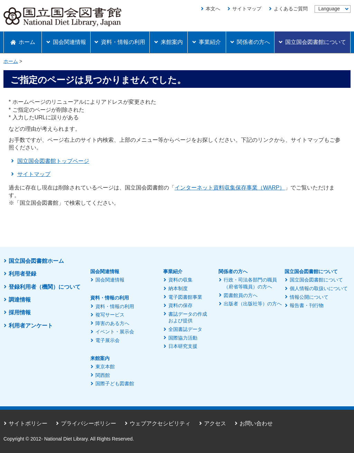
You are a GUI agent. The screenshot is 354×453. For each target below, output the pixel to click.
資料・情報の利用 (114, 306)
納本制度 (178, 288)
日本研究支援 (182, 346)
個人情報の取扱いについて (319, 288)
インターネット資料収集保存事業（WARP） (230, 188)
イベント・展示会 (114, 331)
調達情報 (20, 300)
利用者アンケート (31, 326)
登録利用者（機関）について (45, 287)
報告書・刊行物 (307, 305)
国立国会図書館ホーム (36, 261)
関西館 (102, 375)
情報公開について (309, 297)
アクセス (215, 423)
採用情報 (20, 312)
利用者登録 (22, 274)
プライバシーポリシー (88, 423)
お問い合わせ (256, 423)
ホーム (10, 61)
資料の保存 (180, 305)
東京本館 (105, 366)
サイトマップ (246, 8)
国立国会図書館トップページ (53, 161)
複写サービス (109, 314)
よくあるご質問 (291, 8)
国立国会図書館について (316, 280)
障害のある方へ (112, 323)
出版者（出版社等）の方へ (253, 303)
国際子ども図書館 (114, 383)
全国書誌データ (185, 329)
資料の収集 (180, 280)
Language (329, 8)
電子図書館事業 (185, 297)
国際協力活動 (182, 338)
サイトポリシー (28, 423)
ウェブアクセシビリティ (160, 423)
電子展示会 (107, 340)
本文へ (213, 8)
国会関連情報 (109, 280)
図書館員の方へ (241, 295)
